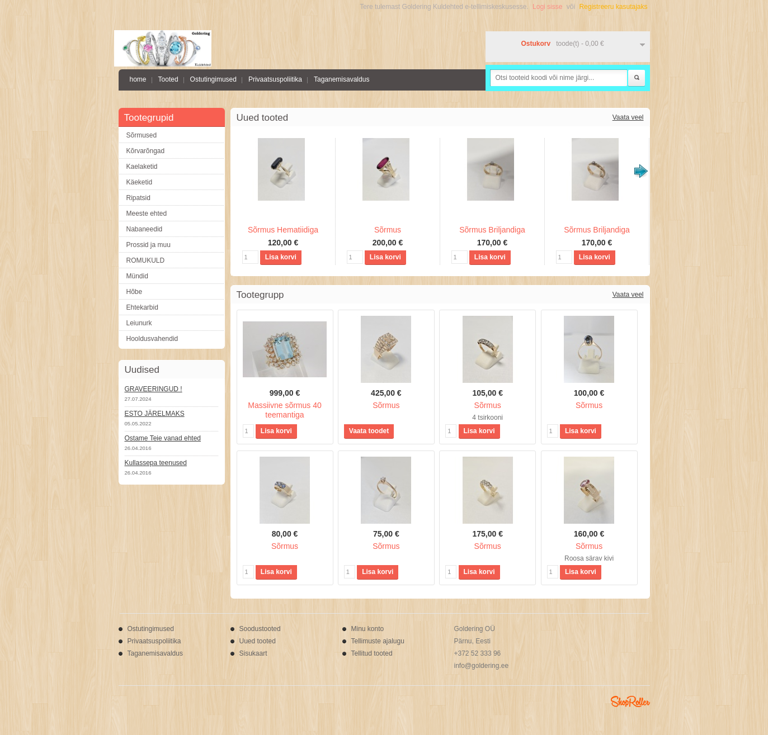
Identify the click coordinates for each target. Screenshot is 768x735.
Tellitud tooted (372, 653)
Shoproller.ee (630, 701)
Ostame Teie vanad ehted (163, 438)
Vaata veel (628, 117)
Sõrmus (387, 229)
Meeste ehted (146, 213)
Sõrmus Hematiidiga (283, 229)
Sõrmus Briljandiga (492, 229)
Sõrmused (141, 135)
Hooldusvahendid (152, 339)
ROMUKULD (145, 260)
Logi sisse (547, 7)
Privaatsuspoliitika (275, 79)
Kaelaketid (142, 166)
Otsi (636, 78)
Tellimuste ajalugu (377, 641)
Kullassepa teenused (156, 463)
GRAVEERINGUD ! (153, 389)
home (138, 79)
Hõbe (134, 292)
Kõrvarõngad (145, 151)
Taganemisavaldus (341, 79)
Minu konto (367, 629)
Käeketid (139, 182)
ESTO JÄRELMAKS (155, 414)
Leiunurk (139, 323)
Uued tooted (257, 641)
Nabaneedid (144, 229)
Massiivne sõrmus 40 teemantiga (285, 410)
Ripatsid (138, 198)
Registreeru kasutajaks (613, 7)
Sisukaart (253, 653)
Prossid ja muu (148, 245)
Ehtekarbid (142, 307)
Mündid (137, 276)
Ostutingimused (213, 79)
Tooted (168, 79)
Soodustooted (260, 629)
